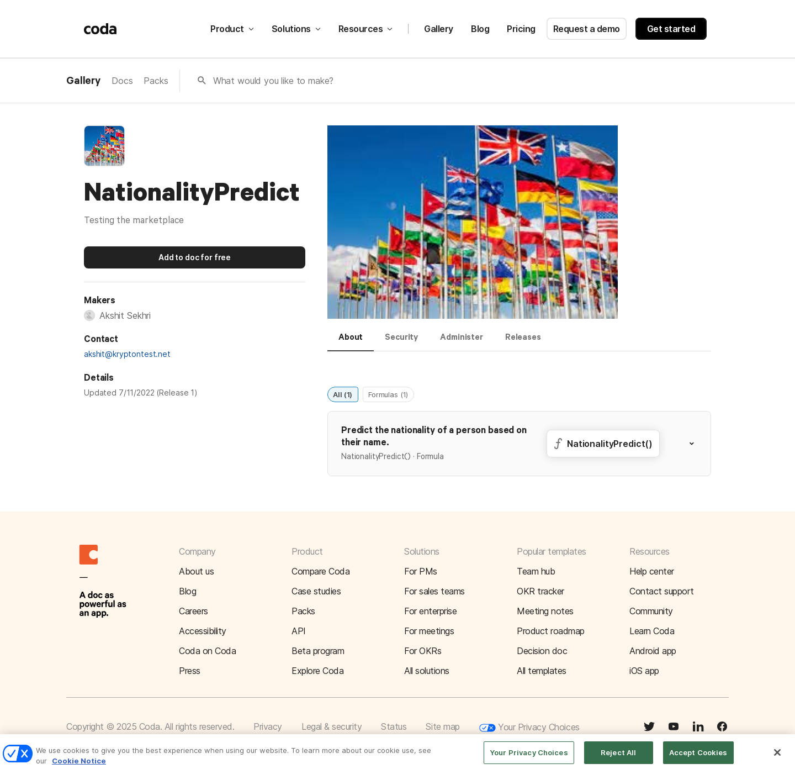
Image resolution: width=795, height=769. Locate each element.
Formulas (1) (388, 394)
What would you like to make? (273, 80)
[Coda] (100, 28)
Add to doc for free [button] (194, 257)
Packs (156, 80)
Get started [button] (671, 28)
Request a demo (586, 28)
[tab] (350, 342)
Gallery (438, 28)
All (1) (342, 394)
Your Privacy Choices (529, 728)
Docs (122, 80)
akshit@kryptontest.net (127, 354)
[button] (472, 223)
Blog (480, 28)
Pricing (521, 28)
